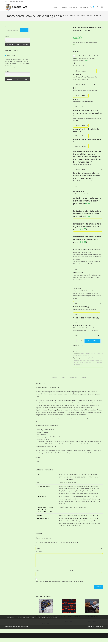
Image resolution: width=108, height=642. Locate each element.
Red (80, 525)
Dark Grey (89, 518)
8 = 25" (71, 479)
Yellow (72, 525)
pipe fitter (79, 360)
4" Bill (69, 483)
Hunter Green (67, 521)
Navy (64, 523)
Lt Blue (94, 521)
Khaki (82, 521)
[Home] (54, 15)
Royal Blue (83, 523)
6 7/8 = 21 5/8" (73, 475)
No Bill (74, 483)
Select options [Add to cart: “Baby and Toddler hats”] (92, 621)
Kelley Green (75, 521)
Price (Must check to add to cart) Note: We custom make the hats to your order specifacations (87, 58)
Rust (88, 523)
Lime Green (87, 521)
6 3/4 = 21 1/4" (63, 475)
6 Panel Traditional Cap (79, 507)
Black (76, 525)
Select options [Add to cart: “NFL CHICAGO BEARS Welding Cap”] (69, 621)
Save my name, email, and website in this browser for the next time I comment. (60, 581)
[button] (79, 345)
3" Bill (65, 483)
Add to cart (92, 340)
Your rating (40, 546)
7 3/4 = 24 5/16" (95, 477)
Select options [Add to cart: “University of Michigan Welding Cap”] (46, 623)
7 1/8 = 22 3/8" (87, 475)
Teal (99, 523)
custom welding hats (86, 358)
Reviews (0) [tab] (83, 378)
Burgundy (76, 518)
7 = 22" (80, 475)
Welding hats (79, 364)
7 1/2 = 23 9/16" (77, 477)
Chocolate (83, 518)
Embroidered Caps (83, 356)
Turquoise (62, 525)
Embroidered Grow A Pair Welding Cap (47, 387)
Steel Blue (94, 523)
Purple (78, 523)
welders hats (87, 362)
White (68, 525)
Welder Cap (86, 360)
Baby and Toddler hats (92, 616)
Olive (68, 523)
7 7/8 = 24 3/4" (63, 479)
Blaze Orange (63, 518)
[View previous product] (98, 27)
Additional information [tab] (70, 378)
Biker (77, 358)
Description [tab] (55, 378)
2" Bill (61, 483)
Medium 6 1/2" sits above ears (90, 515)
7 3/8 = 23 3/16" (67, 477)
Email (72, 570)
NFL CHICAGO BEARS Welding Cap (69, 616)
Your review (40, 551)
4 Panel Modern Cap (65, 507)
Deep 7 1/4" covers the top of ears (69, 515)
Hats (74, 360)
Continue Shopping (11, 50)
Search (7, 27)
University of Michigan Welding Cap (46, 617)
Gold (94, 518)
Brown (70, 518)
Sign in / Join (84, 7)
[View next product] (101, 27)
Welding (94, 362)
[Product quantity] (78, 340)
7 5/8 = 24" (86, 477)
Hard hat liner (96, 358)
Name (38, 570)
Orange (72, 523)
